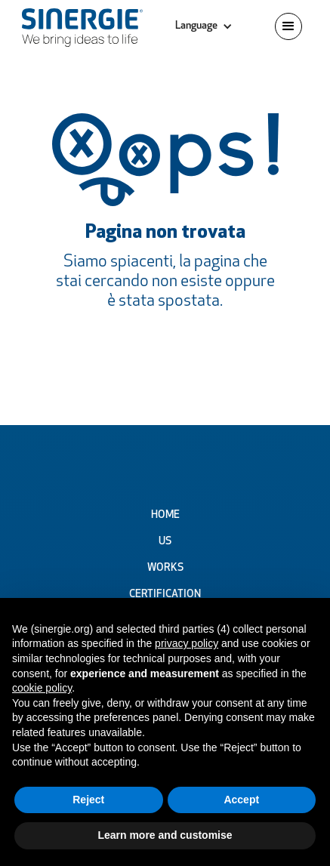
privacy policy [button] (186, 643)
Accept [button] (241, 800)
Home (165, 515)
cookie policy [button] (42, 688)
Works (165, 568)
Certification (165, 594)
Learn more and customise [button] (164, 835)
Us (165, 541)
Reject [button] (88, 800)
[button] (204, 26)
